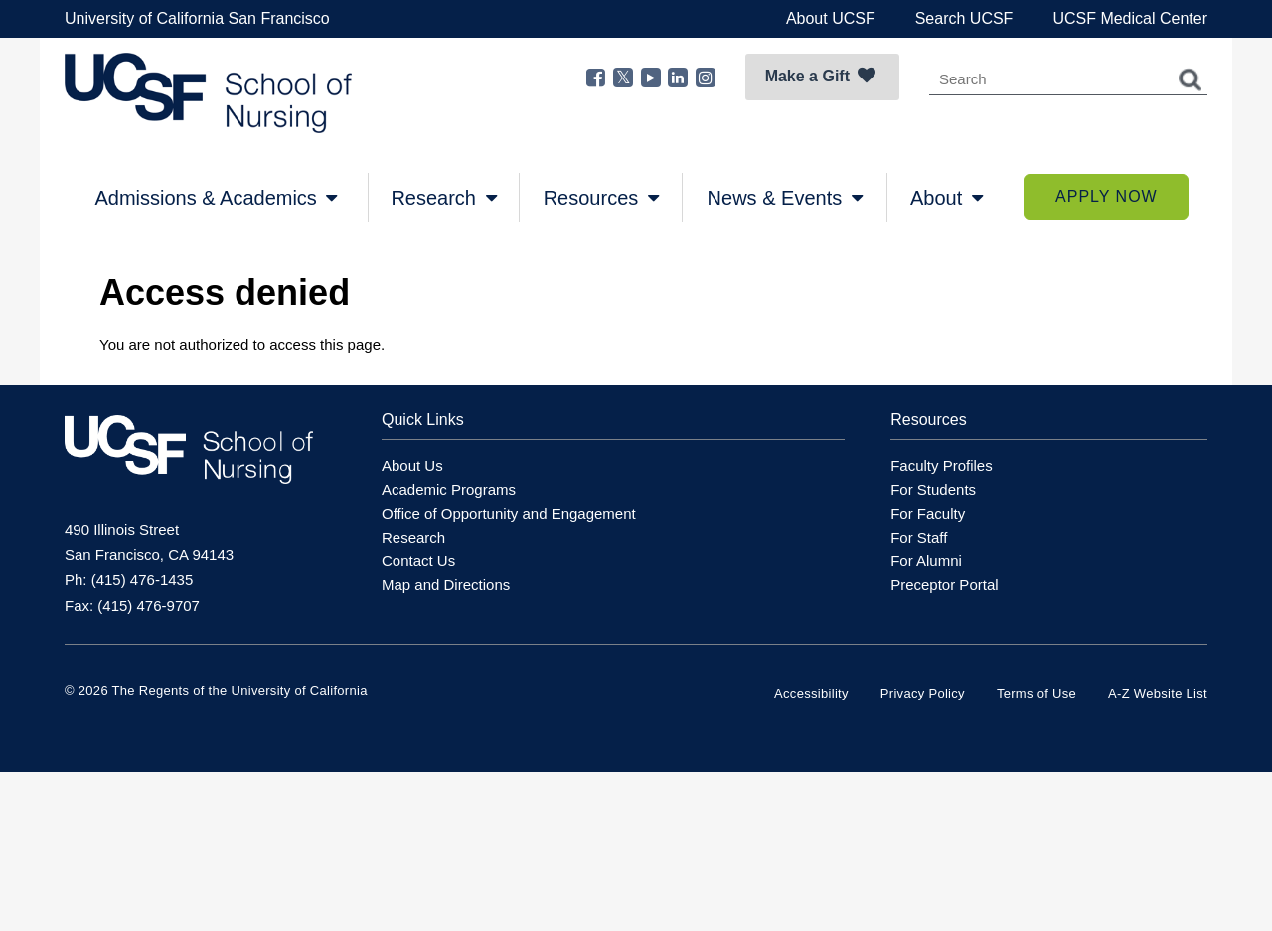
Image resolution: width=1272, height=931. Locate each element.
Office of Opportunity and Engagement (509, 513)
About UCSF (830, 18)
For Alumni (926, 560)
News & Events (785, 198)
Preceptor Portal (944, 584)
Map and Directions (446, 584)
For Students (933, 489)
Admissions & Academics (215, 198)
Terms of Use (1036, 693)
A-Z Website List (1157, 693)
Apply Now (1106, 196)
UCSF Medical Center (1129, 18)
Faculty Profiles (941, 465)
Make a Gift (820, 75)
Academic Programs (449, 489)
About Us (412, 465)
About (946, 198)
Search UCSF (964, 18)
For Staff (918, 537)
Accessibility (811, 693)
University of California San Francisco (197, 18)
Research (443, 198)
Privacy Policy (922, 693)
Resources (601, 198)
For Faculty (927, 513)
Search (1190, 79)
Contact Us (418, 560)
